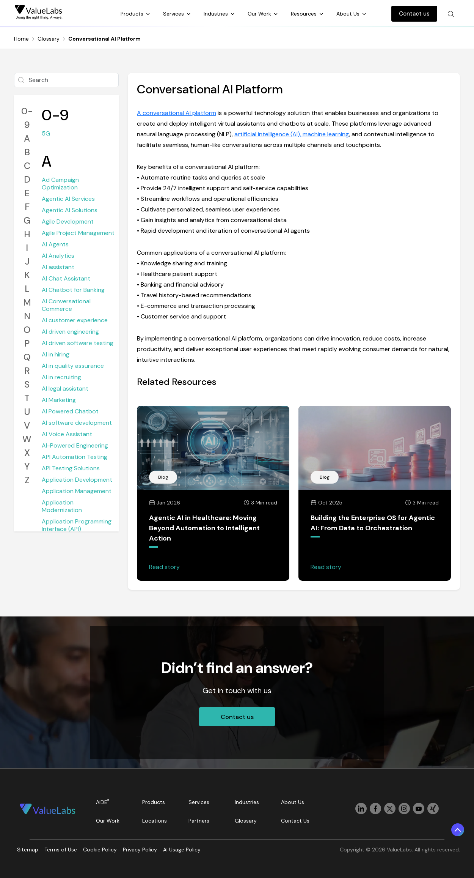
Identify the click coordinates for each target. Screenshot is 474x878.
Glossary (49, 38)
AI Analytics (58, 256)
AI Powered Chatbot (70, 411)
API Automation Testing (74, 457)
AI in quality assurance (73, 366)
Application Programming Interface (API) (76, 525)
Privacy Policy (140, 849)
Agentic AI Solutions (69, 210)
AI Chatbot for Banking (73, 290)
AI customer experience (75, 320)
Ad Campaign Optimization (60, 183)
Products (133, 13)
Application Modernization (62, 506)
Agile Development (68, 221)
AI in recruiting (61, 377)
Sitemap (27, 849)
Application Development (77, 480)
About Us (348, 13)
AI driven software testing (77, 343)
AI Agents (55, 244)
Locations (154, 820)
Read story (164, 567)
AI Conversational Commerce (66, 305)
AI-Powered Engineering (75, 445)
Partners (198, 820)
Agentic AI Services (68, 199)
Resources (304, 13)
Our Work (260, 13)
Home (21, 38)
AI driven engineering (70, 332)
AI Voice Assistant (67, 434)
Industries (216, 13)
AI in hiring (55, 354)
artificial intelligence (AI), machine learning (291, 134)
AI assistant (58, 267)
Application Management (76, 491)
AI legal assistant (65, 388)
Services (174, 13)
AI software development (77, 423)
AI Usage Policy (182, 849)
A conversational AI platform (176, 113)
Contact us (414, 13)
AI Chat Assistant (66, 278)
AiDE (103, 801)
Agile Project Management (78, 233)
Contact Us (295, 820)
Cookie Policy (100, 849)
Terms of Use (60, 849)
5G (46, 133)
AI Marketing (59, 400)
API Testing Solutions (71, 468)
